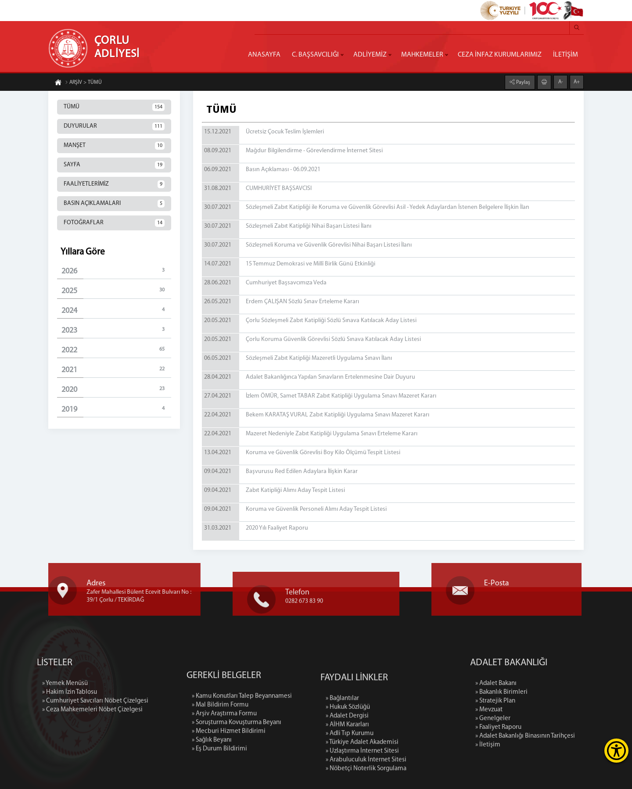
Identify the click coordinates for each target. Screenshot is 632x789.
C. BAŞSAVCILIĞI (315, 54)
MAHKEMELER (422, 54)
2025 (116, 290)
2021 (116, 369)
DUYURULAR (114, 126)
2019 (116, 409)
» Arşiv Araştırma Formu (224, 768)
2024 (116, 310)
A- (560, 80)
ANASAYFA (264, 54)
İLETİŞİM (565, 54)
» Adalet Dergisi (347, 780)
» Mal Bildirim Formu (220, 759)
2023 (116, 330)
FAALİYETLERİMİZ (114, 184)
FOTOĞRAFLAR (114, 223)
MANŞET (114, 146)
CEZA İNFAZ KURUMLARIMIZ (500, 54)
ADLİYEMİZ (370, 54)
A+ (577, 80)
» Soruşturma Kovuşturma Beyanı (236, 777)
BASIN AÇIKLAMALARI (114, 204)
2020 (116, 389)
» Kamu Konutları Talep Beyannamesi (242, 750)
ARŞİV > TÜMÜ (83, 84)
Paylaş (522, 80)
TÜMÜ (114, 107)
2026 (116, 271)
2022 (116, 350)
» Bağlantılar (342, 762)
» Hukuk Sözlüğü (348, 771)
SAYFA (114, 165)
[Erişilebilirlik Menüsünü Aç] (616, 751)
